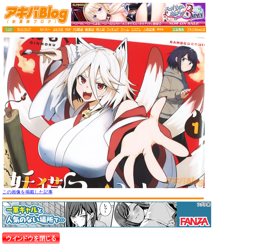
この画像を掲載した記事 (27, 192)
